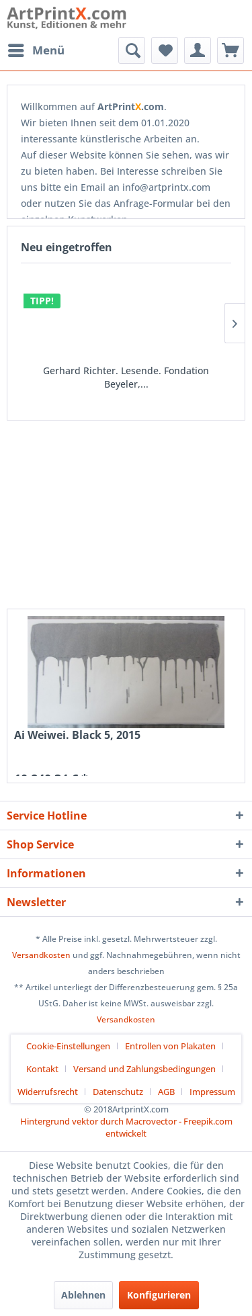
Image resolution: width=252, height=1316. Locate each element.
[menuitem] (35, 50)
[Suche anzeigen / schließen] (131, 50)
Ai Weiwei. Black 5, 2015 (77, 735)
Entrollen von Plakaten (170, 1046)
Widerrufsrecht (47, 1092)
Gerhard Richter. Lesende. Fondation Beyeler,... (126, 377)
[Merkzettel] (164, 50)
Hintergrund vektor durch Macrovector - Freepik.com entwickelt (126, 1127)
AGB (166, 1092)
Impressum (212, 1092)
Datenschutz (118, 1092)
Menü (36, 49)
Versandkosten (41, 955)
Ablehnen (83, 1294)
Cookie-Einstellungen (68, 1046)
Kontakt (42, 1069)
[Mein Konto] (197, 50)
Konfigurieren (159, 1294)
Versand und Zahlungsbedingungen (144, 1069)
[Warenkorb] (230, 50)
